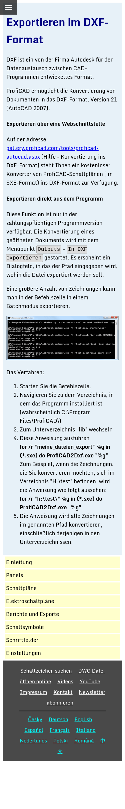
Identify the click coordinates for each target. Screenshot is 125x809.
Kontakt (62, 692)
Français (60, 730)
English (83, 719)
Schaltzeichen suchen (46, 671)
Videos (65, 681)
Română (84, 740)
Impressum (33, 692)
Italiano (86, 730)
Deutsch (58, 719)
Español (33, 730)
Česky (35, 719)
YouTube (90, 681)
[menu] (8, 7)
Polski (60, 740)
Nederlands (33, 740)
